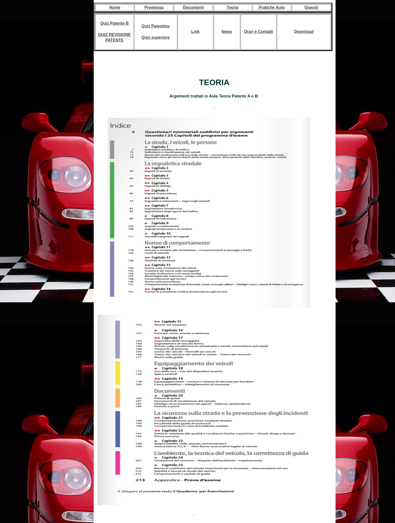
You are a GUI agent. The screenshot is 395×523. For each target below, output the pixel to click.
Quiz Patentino (156, 26)
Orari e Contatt (258, 31)
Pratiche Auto (272, 7)
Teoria (233, 7)
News (226, 31)
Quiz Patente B (114, 23)
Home (114, 7)
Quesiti (311, 7)
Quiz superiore (156, 37)
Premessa (153, 7)
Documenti (193, 7)
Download (303, 31)
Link (195, 31)
